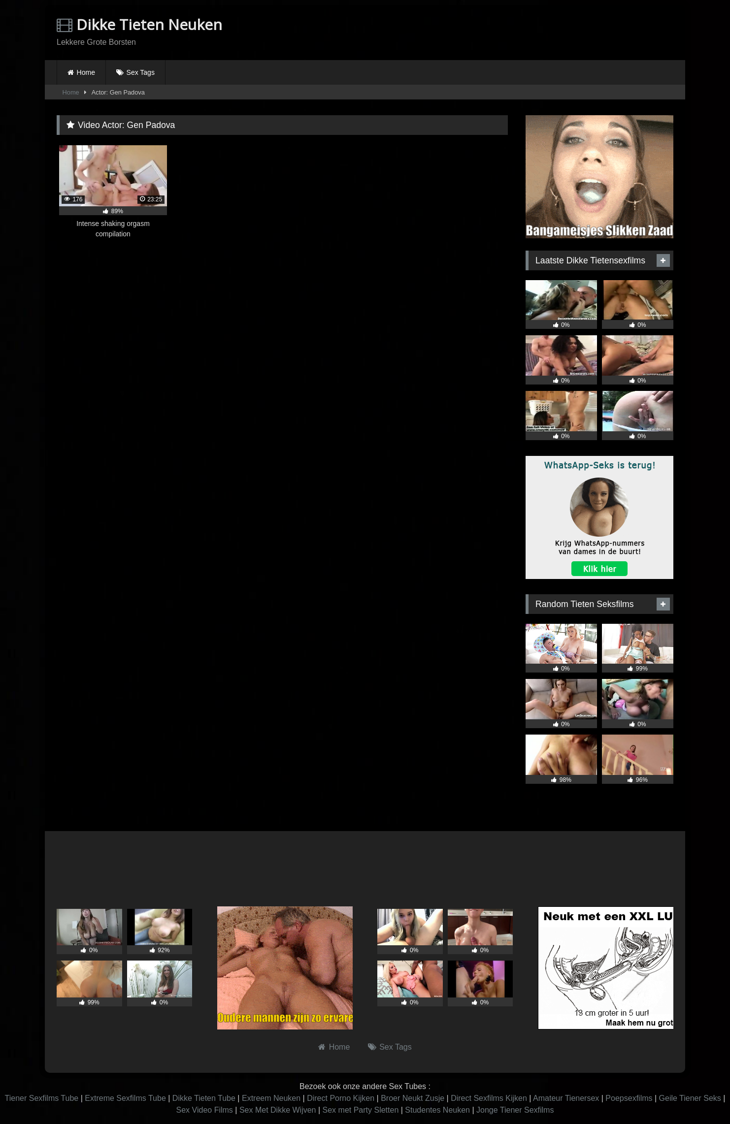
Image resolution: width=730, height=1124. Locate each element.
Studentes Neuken (437, 1110)
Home (86, 72)
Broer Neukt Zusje (412, 1098)
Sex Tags (141, 72)
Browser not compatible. (558, 31)
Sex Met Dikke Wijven (277, 1110)
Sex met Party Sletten (361, 1110)
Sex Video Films (204, 1110)
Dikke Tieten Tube (203, 1098)
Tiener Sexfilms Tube (42, 1098)
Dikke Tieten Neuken (139, 24)
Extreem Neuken (271, 1098)
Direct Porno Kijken (340, 1098)
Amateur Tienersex (566, 1098)
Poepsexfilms (628, 1098)
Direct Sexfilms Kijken (489, 1098)
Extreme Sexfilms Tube (125, 1098)
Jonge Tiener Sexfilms (515, 1110)
